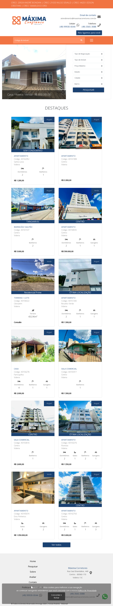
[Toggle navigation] (91, 40)
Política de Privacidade (87, 590)
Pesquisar (88, 89)
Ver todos (56, 544)
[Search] (49, 40)
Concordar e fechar (56, 596)
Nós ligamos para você (89, 32)
